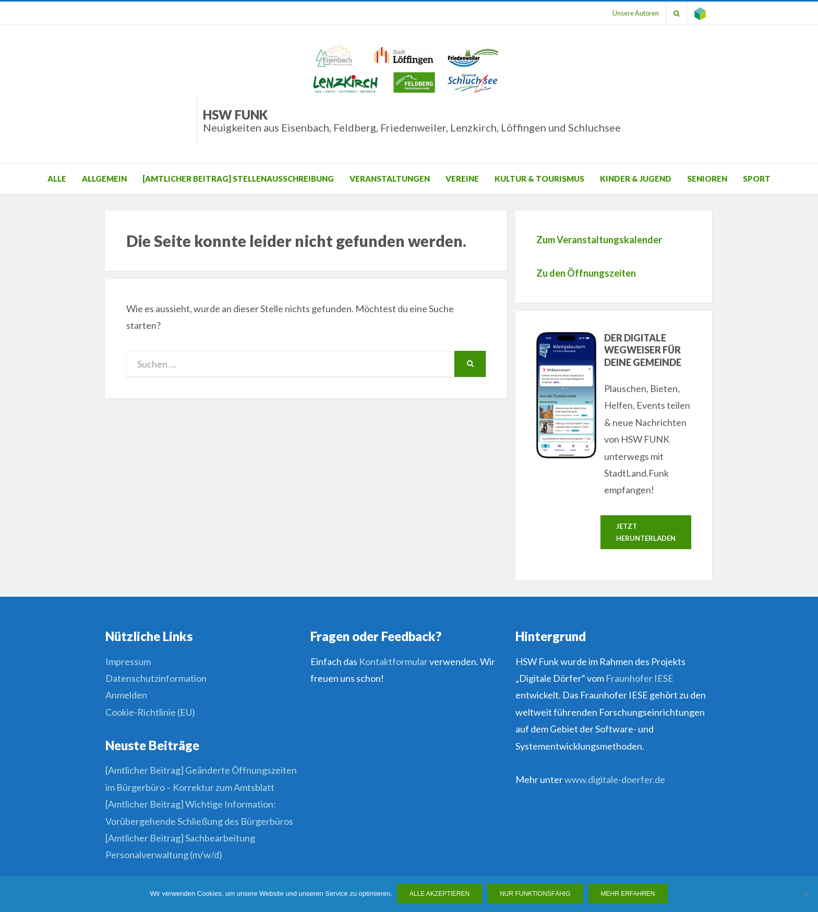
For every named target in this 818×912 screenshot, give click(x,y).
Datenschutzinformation (156, 678)
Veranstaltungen (390, 178)
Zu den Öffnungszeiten (586, 273)
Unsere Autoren (632, 13)
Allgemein (104, 178)
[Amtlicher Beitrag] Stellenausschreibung (238, 178)
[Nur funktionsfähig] (805, 894)
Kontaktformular (393, 662)
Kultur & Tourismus (539, 178)
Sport (757, 178)
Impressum (128, 662)
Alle (56, 178)
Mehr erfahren (629, 894)
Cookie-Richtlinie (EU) (150, 712)
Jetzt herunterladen (646, 532)
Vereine (462, 178)
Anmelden (126, 695)
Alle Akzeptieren (440, 894)
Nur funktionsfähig (535, 894)
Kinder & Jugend (635, 178)
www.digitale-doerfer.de (614, 780)
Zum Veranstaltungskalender (599, 239)
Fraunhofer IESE (639, 678)
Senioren (707, 178)
